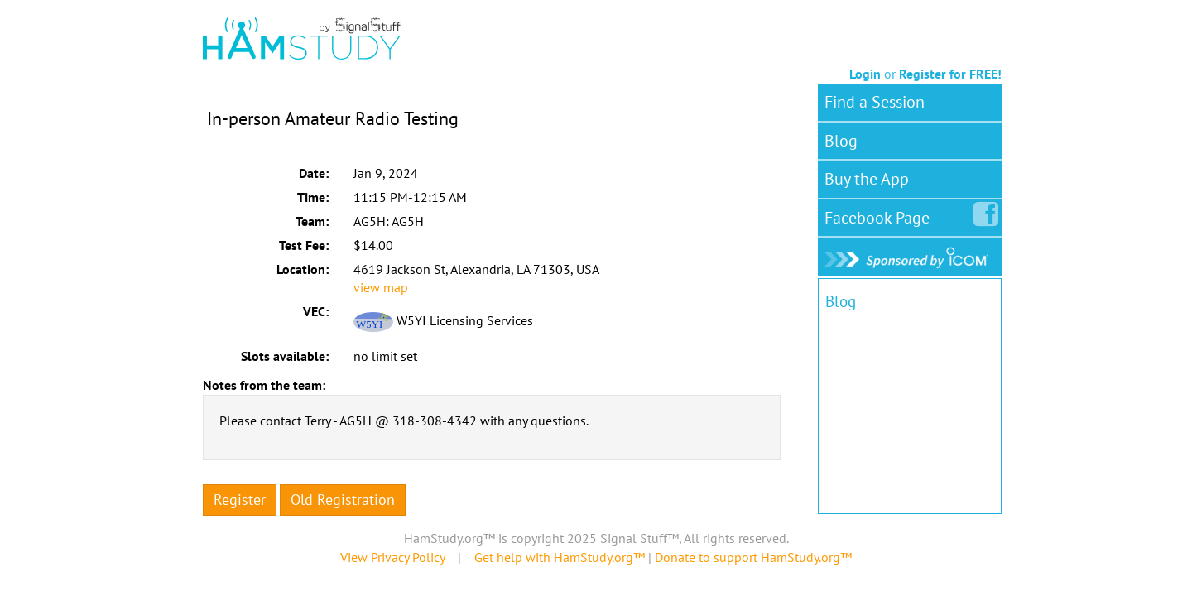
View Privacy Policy (392, 557)
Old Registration (343, 499)
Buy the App (866, 179)
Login (865, 73)
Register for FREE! (950, 73)
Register (240, 499)
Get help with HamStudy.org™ (559, 557)
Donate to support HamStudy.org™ (753, 557)
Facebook (880, 214)
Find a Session (874, 102)
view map (380, 287)
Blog (841, 140)
